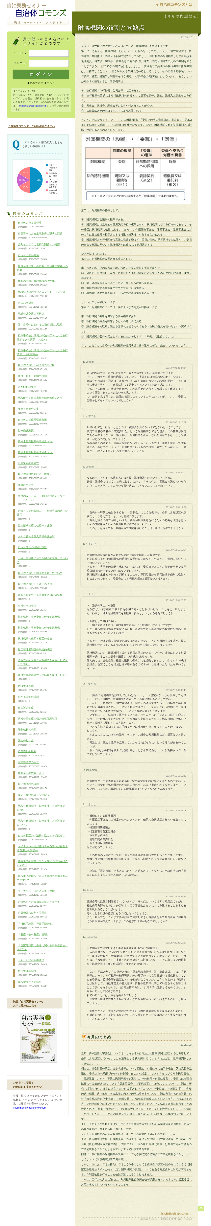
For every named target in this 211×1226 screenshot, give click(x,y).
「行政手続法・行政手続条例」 (36, 925)
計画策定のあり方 (33, 465)
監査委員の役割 (33, 753)
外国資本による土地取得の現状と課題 (39, 235)
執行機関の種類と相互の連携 (34, 640)
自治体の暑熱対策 (33, 257)
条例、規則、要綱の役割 (33, 378)
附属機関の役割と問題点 (33, 914)
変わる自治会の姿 (33, 410)
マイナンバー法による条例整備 (37, 893)
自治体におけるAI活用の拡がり (35, 367)
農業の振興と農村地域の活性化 (36, 283)
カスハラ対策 (33, 305)
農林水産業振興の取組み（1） (35, 454)
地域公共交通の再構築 (33, 315)
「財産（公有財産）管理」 (33, 936)
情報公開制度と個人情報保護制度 (37, 720)
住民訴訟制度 (33, 709)
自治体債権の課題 (33, 786)
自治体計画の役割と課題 (32, 549)
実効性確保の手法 (33, 764)
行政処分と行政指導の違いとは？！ (38, 904)
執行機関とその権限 (33, 984)
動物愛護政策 (33, 432)
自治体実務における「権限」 (34, 476)
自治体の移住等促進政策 (33, 421)
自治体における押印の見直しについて (39, 575)
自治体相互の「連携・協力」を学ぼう (41, 837)
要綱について (33, 487)
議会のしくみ (33, 742)
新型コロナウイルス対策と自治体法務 (39, 597)
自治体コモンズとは (176, 5)
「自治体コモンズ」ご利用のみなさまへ (31, 126)
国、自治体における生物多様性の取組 (39, 326)
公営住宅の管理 (33, 608)
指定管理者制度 (33, 973)
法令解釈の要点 (33, 389)
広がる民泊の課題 (28, 699)
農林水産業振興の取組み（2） (35, 443)
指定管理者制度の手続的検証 (34, 651)
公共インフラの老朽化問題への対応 (38, 246)
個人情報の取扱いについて (176, 1213)
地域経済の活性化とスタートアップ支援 (41, 294)
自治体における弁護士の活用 (34, 586)
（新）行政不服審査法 (33, 962)
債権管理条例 (33, 688)
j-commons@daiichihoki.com (32, 105)
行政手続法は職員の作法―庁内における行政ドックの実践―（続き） (42, 339)
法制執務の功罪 (33, 731)
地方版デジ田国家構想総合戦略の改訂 (39, 400)
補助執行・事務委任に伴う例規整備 (38, 618)
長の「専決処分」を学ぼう (34, 797)
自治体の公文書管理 (33, 224)
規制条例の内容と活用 (33, 775)
